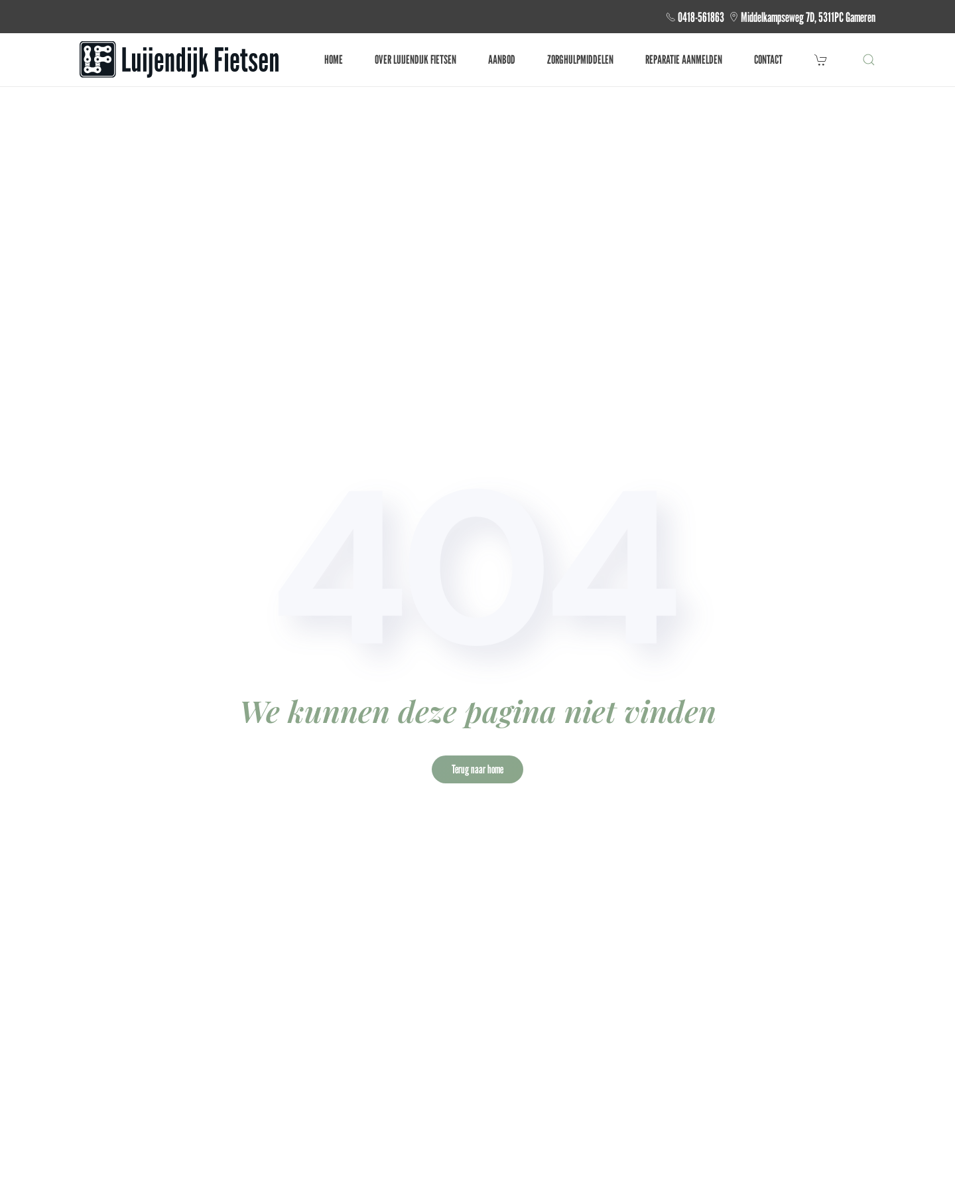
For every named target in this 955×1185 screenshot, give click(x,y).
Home (333, 59)
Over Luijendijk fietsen (415, 59)
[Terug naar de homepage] (179, 59)
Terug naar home (477, 769)
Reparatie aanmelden (683, 59)
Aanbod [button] (501, 59)
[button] (868, 59)
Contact (768, 59)
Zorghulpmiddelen (580, 59)
